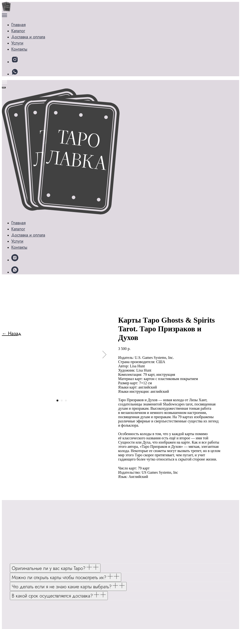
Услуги (24, 34)
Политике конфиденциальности (92, 619)
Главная (19, 20)
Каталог (24, 27)
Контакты (26, 47)
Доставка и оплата (36, 40)
